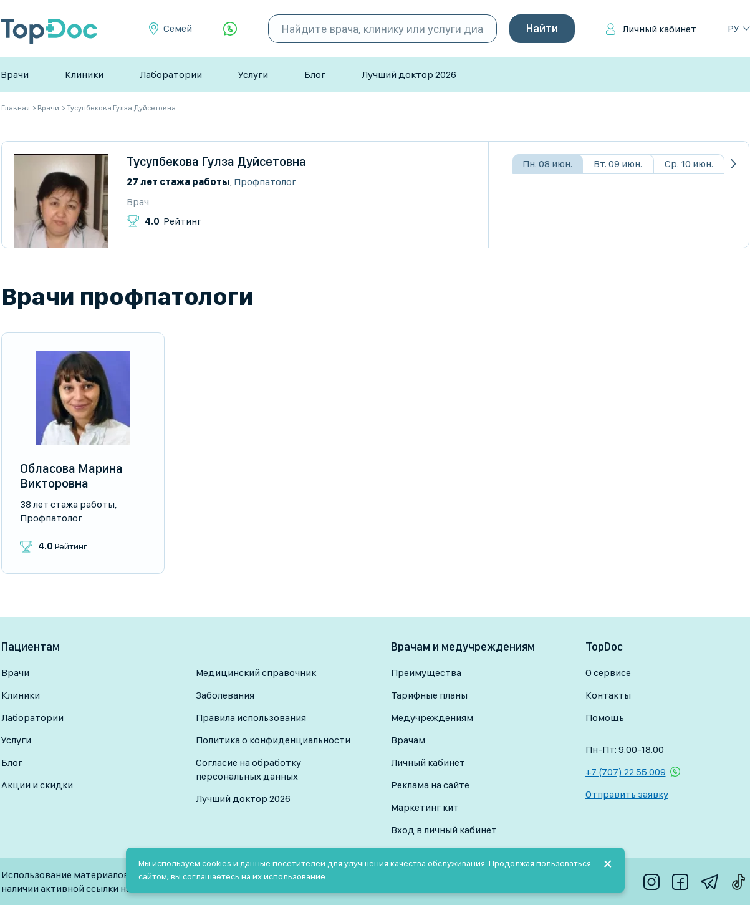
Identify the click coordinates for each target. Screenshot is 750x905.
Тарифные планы (429, 695)
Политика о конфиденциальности (273, 740)
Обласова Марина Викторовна (71, 476)
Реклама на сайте (430, 785)
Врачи (15, 74)
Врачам (408, 740)
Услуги (253, 74)
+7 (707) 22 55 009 (625, 772)
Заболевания (225, 695)
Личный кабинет (659, 29)
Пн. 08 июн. (547, 164)
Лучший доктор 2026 (409, 74)
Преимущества (426, 673)
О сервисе (608, 673)
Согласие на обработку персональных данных (248, 769)
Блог (314, 74)
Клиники (84, 74)
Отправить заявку (626, 794)
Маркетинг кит (425, 807)
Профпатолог (265, 182)
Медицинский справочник (256, 673)
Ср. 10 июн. (689, 164)
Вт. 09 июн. (618, 164)
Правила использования (251, 718)
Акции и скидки (37, 785)
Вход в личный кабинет (444, 830)
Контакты (608, 695)
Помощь (604, 718)
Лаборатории (171, 74)
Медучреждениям (432, 718)
